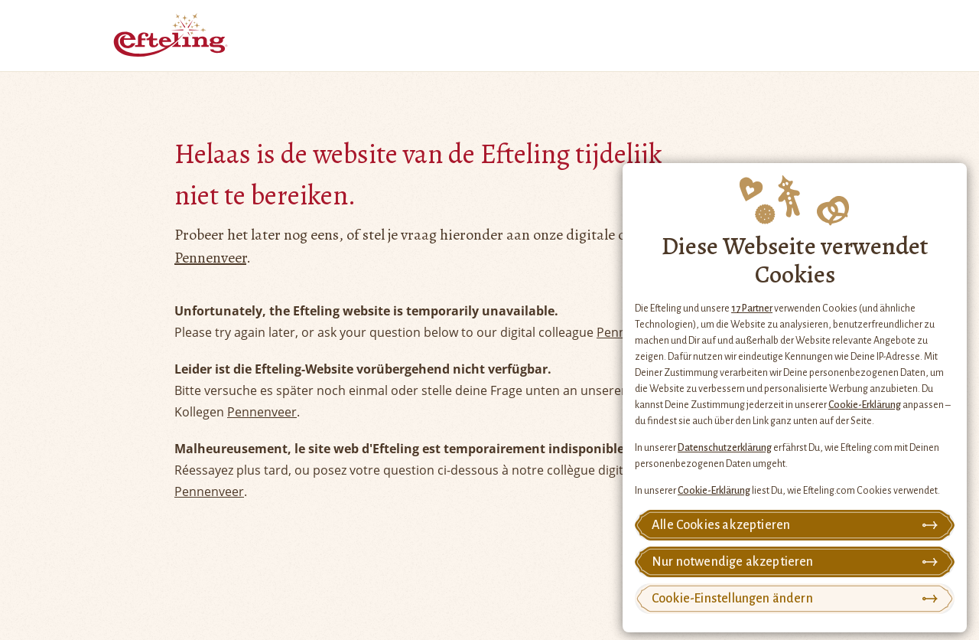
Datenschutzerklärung (725, 447)
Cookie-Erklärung (864, 405)
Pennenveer (210, 257)
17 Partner (751, 308)
